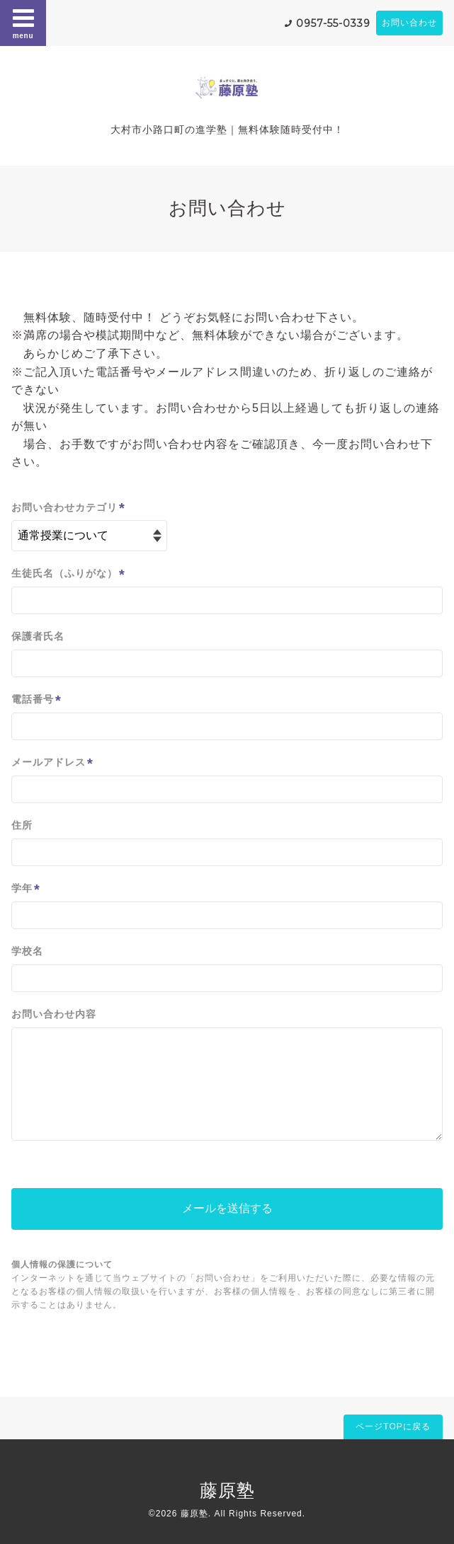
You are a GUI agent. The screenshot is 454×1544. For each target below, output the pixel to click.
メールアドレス (52, 763)
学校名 (27, 951)
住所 (22, 825)
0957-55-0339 (333, 23)
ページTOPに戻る (393, 1426)
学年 (25, 889)
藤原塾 (227, 1490)
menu (23, 23)
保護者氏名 (37, 636)
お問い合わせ (409, 23)
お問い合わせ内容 (53, 1014)
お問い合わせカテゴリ (68, 507)
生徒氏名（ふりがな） (68, 574)
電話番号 (36, 700)
